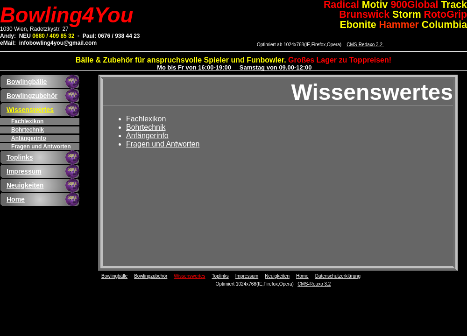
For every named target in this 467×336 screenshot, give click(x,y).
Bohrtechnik (27, 129)
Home (16, 199)
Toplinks (20, 157)
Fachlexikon (27, 121)
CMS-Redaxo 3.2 (365, 44)
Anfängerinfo (28, 138)
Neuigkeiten (25, 185)
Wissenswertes (30, 109)
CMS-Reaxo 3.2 (314, 284)
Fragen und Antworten (41, 146)
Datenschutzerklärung (338, 276)
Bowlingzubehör (32, 95)
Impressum (24, 171)
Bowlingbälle (27, 81)
